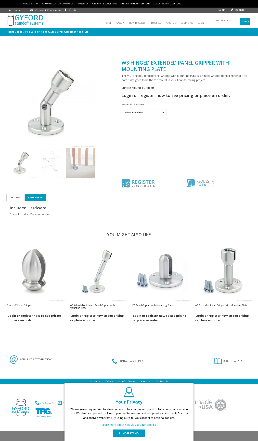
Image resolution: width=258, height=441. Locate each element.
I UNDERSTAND (129, 433)
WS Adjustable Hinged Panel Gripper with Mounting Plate (92, 306)
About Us (145, 381)
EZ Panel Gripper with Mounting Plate (152, 305)
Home (11, 32)
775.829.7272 (18, 10)
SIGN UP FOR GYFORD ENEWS (31, 359)
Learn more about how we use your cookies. (129, 425)
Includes (15, 197)
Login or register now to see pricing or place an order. (176, 95)
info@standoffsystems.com (48, 10)
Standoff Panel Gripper (19, 305)
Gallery (109, 381)
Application (35, 197)
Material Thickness (133, 104)
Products (95, 381)
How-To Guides (126, 381)
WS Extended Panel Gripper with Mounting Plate (221, 305)
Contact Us (162, 381)
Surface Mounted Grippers (138, 88)
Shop (19, 32)
